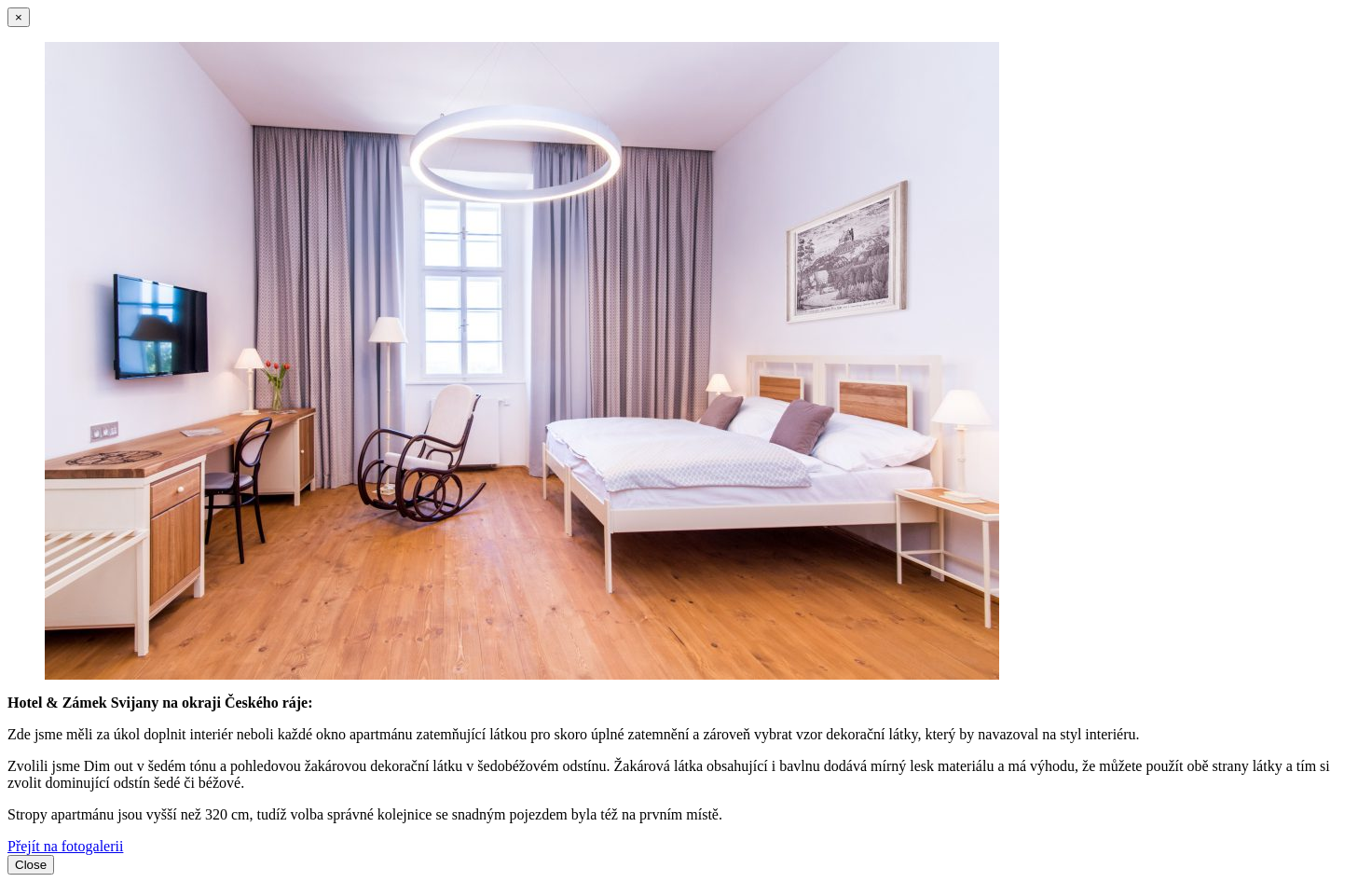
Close (31, 865)
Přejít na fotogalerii (65, 846)
